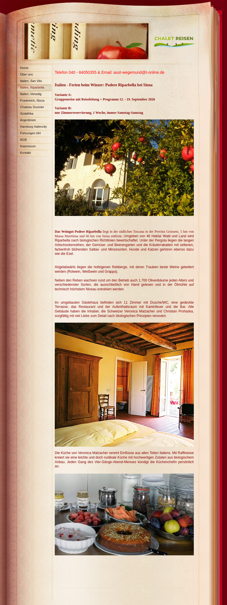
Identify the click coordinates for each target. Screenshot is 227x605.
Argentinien (28, 120)
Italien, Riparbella (32, 87)
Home (24, 68)
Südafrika (26, 113)
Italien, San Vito (31, 81)
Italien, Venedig (30, 94)
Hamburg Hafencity (33, 126)
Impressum (27, 146)
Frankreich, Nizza (32, 100)
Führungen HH (30, 133)
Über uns (26, 74)
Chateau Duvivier (32, 107)
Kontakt (25, 152)
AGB (23, 139)
